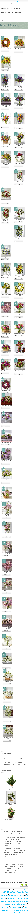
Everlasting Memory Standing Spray (5, 220)
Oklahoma (11, 900)
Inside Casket (7, 764)
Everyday (3, 8)
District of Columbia (20, 904)
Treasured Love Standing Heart (6, 461)
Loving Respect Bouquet (19, 219)
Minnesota (21, 895)
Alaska (4, 891)
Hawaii (23, 892)
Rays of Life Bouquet (6, 124)
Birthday (18, 8)
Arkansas (13, 891)
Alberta (8, 909)
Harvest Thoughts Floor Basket (19, 49)
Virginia (12, 903)
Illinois (1, 894)
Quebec (7, 906)
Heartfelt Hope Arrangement (6, 275)
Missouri (4, 897)
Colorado (24, 891)
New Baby (19, 831)
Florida (14, 892)
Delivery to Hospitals (5, 910)
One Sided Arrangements (10, 872)
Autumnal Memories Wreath (6, 48)
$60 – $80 (21, 858)
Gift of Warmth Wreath (7, 609)
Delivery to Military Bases (17, 912)
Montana (8, 897)
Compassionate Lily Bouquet (7, 646)
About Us (12, 882)
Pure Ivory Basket (8, 681)
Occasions (14, 16)
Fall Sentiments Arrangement (6, 68)
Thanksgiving (7, 854)
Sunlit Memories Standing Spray (19, 125)
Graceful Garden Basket (8, 699)
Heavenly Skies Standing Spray (6, 87)
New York (15, 898)
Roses (18, 868)
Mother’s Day (22, 850)
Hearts (24, 764)
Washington (17, 903)
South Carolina (8, 901)
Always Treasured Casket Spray (5, 106)
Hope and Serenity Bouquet (6, 294)
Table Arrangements (18, 762)
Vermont (7, 903)
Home (1, 31)
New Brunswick (19, 906)
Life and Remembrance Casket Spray (7, 628)
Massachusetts (9, 895)
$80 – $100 (7, 860)
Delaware (9, 892)
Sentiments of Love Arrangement (5, 201)
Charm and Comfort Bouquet (19, 333)
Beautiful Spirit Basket (6, 499)
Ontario (3, 906)
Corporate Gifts (11, 8)
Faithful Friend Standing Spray (19, 238)
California (18, 891)
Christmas (15, 854)
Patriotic (22, 852)
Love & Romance (5, 16)
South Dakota (16, 901)
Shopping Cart (24, 1)
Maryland (3, 895)
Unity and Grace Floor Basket (6, 314)
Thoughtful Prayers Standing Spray (19, 276)
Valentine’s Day (7, 850)
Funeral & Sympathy (8, 835)
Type (3, 20)
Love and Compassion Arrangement (7, 665)
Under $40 (7, 858)
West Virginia (24, 903)
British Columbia (5, 907)
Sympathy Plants (7, 760)
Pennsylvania (22, 900)
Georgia (19, 892)
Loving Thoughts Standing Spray (8, 718)
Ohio (7, 900)
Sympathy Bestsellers (9, 758)
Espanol (19, 1)
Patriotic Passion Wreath (19, 163)
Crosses (13, 843)
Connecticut (3, 892)
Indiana (6, 894)
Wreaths (16, 760)
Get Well (21, 833)
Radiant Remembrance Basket (6, 334)
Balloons (7, 864)
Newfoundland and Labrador (17, 909)
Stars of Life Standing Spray (19, 181)
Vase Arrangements (9, 868)
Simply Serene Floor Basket (7, 590)
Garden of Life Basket (6, 144)
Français (14, 1)
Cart (3, 70)
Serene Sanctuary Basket (6, 352)
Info (7, 70)
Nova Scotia (12, 906)
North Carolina (21, 898)
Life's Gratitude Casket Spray (6, 442)
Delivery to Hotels (15, 910)
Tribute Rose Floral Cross (19, 352)
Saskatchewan (24, 907)
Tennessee (22, 901)
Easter (15, 850)
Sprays (6, 839)
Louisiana (24, 894)
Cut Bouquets (21, 866)
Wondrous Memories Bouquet (19, 145)
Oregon (16, 900)
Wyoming (13, 904)
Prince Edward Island (15, 907)
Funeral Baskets (7, 762)
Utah (3, 903)
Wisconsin (7, 904)
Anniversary (11, 12)
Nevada (18, 897)
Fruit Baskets (8, 870)
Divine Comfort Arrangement (7, 553)
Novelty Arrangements (10, 866)
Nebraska (14, 897)
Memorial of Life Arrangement (19, 87)
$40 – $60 (14, 858)
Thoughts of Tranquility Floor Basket (8, 738)
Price (21, 16)
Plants (15, 870)
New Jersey (3, 898)
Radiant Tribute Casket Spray (6, 405)
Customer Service (4, 882)
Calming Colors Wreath (6, 390)
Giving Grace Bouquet (19, 105)
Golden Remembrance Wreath (19, 295)
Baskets (13, 864)
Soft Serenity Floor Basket (5, 257)
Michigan (16, 895)
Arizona (8, 891)
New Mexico (9, 898)
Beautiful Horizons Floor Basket (19, 371)
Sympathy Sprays (20, 758)
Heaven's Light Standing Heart (7, 572)
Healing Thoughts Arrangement (6, 164)
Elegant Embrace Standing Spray (7, 534)
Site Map (25, 882)
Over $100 (14, 860)
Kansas (13, 894)
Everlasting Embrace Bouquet (19, 314)
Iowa (10, 894)
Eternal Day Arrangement (5, 370)
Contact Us (19, 882)
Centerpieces (21, 864)
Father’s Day (15, 852)
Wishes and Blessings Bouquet (7, 515)
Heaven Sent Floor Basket (6, 423)
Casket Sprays (24, 760)
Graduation (18, 12)
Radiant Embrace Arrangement (7, 480)
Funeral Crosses (16, 764)
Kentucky (18, 894)
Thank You (3, 12)
